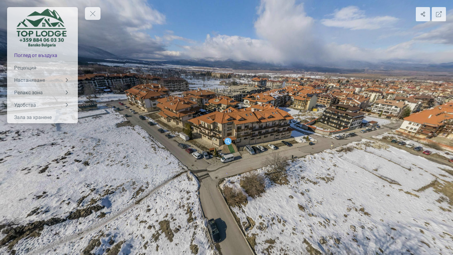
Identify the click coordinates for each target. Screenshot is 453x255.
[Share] (423, 14)
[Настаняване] (42, 80)
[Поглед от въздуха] (42, 55)
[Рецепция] (42, 68)
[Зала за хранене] (42, 117)
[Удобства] (42, 105)
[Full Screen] (439, 14)
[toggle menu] (93, 13)
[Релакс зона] (42, 92)
